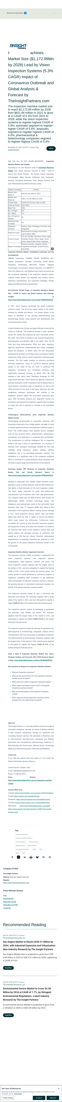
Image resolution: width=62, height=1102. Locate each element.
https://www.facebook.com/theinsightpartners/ (33, 799)
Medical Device (20, 845)
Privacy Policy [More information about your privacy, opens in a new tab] (18, 1095)
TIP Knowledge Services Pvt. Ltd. (14, 938)
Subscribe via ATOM (10, 905)
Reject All (53, 1099)
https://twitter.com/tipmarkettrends (26, 796)
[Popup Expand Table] (52, 248)
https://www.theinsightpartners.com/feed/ (35, 806)
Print (5, 896)
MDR (17, 853)
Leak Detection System (22, 849)
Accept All (39, 1099)
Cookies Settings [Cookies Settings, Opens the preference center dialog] (8, 1099)
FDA (40, 849)
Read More (8, 968)
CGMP (34, 849)
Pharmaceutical (33, 842)
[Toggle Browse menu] (54, 12)
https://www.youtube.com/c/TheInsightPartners (32, 803)
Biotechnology (32, 845)
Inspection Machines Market (24, 838)
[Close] (59, 1089)
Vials (23, 853)
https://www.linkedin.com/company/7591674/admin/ (34, 793)
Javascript (7, 908)
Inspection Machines (22, 834)
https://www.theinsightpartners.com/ (16, 883)
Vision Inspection (21, 842)
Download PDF (8, 899)
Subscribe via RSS (9, 902)
